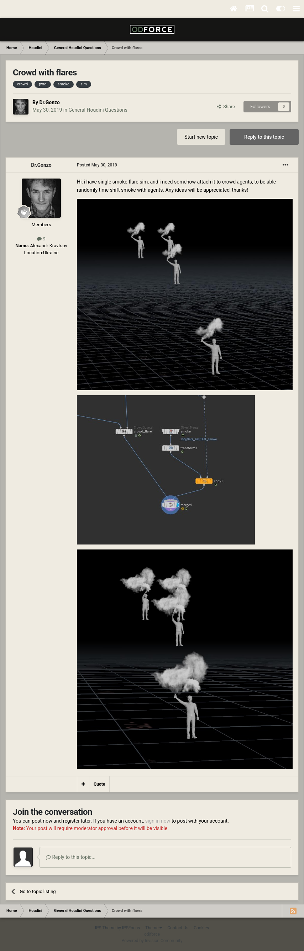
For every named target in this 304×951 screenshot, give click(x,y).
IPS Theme (105, 927)
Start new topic (201, 137)
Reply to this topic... (70, 857)
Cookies (201, 927)
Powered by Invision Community (152, 940)
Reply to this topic (264, 137)
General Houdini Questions (97, 110)
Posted (97, 165)
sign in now (158, 821)
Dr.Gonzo (49, 102)
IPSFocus (131, 927)
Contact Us (177, 927)
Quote (99, 784)
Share (226, 106)
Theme (153, 927)
